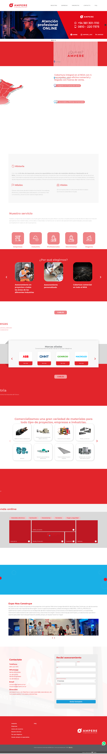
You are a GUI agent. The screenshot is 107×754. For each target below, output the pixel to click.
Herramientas (46, 518)
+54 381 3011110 (13, 674)
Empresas (64, 5)
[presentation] (6, 277)
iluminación (33, 518)
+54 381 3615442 (14, 679)
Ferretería (58, 518)
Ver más (25, 363)
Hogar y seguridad (72, 518)
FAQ (96, 5)
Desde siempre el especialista (20, 737)
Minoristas (75, 5)
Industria (54, 5)
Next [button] (105, 25)
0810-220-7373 (13, 667)
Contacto (87, 5)
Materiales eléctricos (18, 518)
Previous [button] (1, 25)
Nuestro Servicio (16, 731)
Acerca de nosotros (17, 729)
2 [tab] (53, 40)
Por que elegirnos (16, 734)
